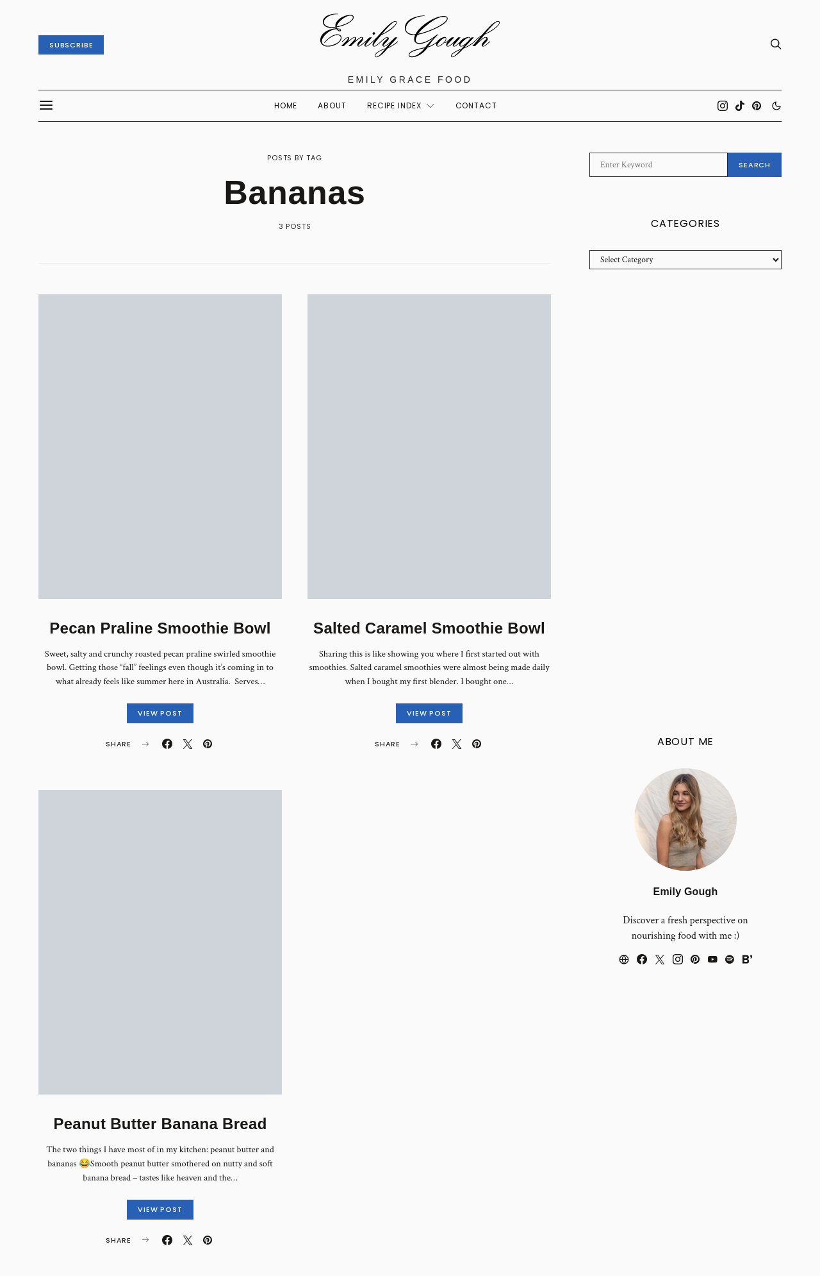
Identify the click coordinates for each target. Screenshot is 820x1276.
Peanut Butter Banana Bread (159, 1123)
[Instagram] (723, 106)
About (332, 105)
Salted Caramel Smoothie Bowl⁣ (429, 628)
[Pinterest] (756, 106)
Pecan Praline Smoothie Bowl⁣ (160, 628)
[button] (776, 106)
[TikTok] (740, 106)
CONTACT (476, 105)
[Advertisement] (685, 502)
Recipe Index (394, 105)
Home (286, 105)
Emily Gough (685, 891)
